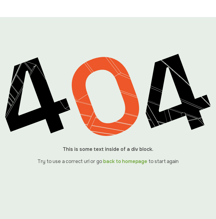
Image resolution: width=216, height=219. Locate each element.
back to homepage (125, 161)
